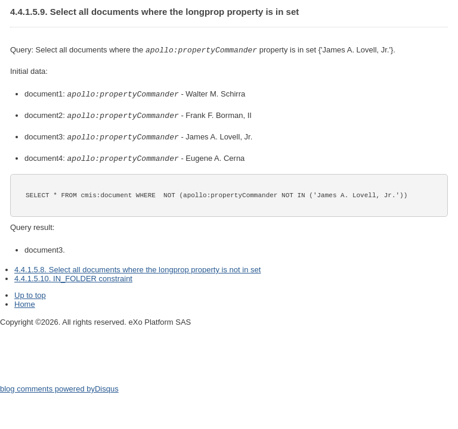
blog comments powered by (59, 385)
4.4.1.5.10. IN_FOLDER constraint (73, 275)
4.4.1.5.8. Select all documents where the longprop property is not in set (137, 266)
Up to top (30, 292)
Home (24, 301)
